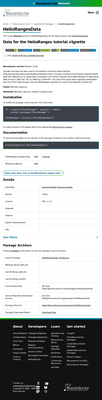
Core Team (18, 341)
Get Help (55, 367)
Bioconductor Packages (77, 364)
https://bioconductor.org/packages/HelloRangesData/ (66, 305)
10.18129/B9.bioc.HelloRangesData (28, 55)
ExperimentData (49, 187)
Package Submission (37, 337)
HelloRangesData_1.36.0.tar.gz (55, 258)
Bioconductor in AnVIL (77, 360)
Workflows (55, 353)
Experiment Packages (44, 24)
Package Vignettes (55, 347)
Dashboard (18, 349)
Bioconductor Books (57, 341)
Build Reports (34, 359)
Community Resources (56, 362)
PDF (36, 156)
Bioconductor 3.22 (47, 3)
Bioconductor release (62, 127)
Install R (71, 333)
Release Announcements (35, 346)
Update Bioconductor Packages (76, 351)
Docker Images (74, 356)
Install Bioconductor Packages (76, 345)
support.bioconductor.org (24, 385)
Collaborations (19, 337)
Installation (14, 251)
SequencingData (65, 187)
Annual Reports (20, 333)
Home (6, 24)
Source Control (35, 351)
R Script (46, 156)
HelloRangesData (80, 36)
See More (10, 237)
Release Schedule (36, 341)
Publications (56, 356)
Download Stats (49, 312)
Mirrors (16, 345)
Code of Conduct (17, 358)
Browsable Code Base (38, 355)
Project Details (19, 353)
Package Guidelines (37, 333)
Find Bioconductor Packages (75, 338)
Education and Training (57, 334)
